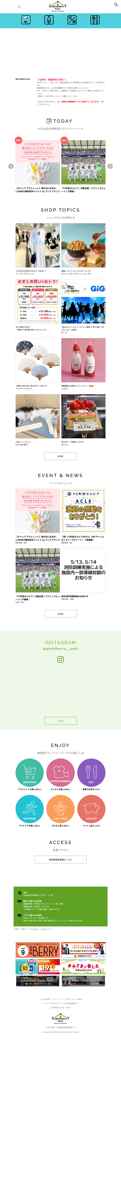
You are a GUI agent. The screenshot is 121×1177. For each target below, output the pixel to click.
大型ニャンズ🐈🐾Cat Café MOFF (38, 420)
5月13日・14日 (83, 574)
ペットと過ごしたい (91, 811)
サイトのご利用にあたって (53, 1003)
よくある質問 (44, 999)
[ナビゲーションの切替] (19, 6)
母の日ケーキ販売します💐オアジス (83, 420)
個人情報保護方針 (71, 1003)
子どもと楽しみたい (60, 811)
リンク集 (66, 999)
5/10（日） (38, 575)
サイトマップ (56, 999)
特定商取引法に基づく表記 (60, 1007)
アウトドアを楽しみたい (30, 811)
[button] (11, 166)
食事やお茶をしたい (91, 775)
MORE (60, 456)
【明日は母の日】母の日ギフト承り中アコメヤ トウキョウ (38, 364)
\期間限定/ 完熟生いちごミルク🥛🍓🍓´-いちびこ (83, 364)
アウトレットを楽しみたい (30, 775)
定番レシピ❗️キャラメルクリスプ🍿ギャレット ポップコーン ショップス (83, 249)
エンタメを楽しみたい (60, 775)
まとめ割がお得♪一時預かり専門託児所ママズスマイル (38, 305)
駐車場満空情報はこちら (60, 859)
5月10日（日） (38, 516)
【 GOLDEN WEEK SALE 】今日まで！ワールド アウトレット (38, 249)
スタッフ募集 (76, 999)
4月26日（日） (83, 516)
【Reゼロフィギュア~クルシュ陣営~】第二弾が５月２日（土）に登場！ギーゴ (83, 306)
